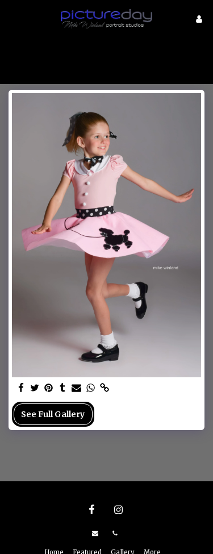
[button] (12, 18)
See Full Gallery (53, 414)
